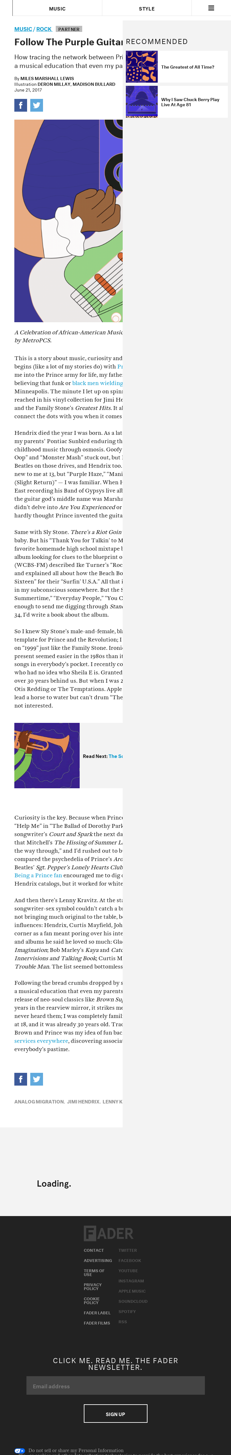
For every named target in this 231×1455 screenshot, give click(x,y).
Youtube (128, 1270)
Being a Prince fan (38, 875)
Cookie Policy (92, 1300)
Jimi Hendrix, (84, 1100)
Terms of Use (94, 1272)
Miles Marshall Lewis (47, 77)
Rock (44, 28)
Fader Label (97, 1312)
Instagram (131, 1280)
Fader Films (97, 1322)
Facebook (130, 1260)
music (23, 28)
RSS (123, 1321)
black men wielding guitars (107, 383)
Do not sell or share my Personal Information (69, 1450)
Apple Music (132, 1290)
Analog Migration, (39, 1100)
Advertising (98, 1260)
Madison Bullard (94, 83)
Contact (94, 1249)
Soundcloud (133, 1300)
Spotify (127, 1311)
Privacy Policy (93, 1286)
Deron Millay (54, 83)
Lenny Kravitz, (122, 1100)
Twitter (128, 1249)
